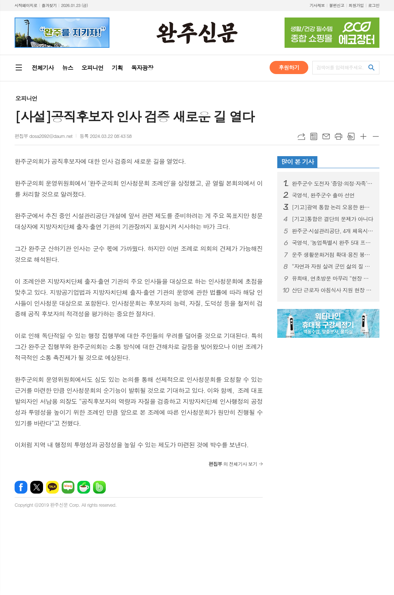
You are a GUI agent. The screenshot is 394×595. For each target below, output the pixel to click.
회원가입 (356, 5)
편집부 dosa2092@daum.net (43, 135)
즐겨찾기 (49, 5)
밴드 (99, 487)
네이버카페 (83, 487)
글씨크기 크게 (363, 136)
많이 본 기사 (297, 161)
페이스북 (21, 487)
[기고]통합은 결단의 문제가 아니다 (332, 219)
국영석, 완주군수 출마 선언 (323, 195)
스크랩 (351, 136)
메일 (326, 136)
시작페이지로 (26, 5)
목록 (313, 136)
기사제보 (317, 5)
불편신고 (336, 5)
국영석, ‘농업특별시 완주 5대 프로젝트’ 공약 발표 (333, 242)
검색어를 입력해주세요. (340, 67)
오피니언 (26, 98)
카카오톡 (52, 487)
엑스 (36, 487)
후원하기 (289, 67)
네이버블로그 (68, 487)
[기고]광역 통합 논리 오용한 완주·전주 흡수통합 (333, 207)
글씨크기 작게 (375, 136)
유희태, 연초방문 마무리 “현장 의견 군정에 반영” (333, 278)
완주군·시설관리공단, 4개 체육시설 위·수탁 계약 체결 (333, 231)
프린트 (338, 136)
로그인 (373, 5)
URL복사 (301, 136)
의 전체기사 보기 (233, 463)
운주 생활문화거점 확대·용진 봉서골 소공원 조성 (333, 254)
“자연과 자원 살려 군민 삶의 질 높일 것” (333, 266)
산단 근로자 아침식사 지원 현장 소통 (333, 290)
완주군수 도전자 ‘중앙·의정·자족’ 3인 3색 (333, 183)
